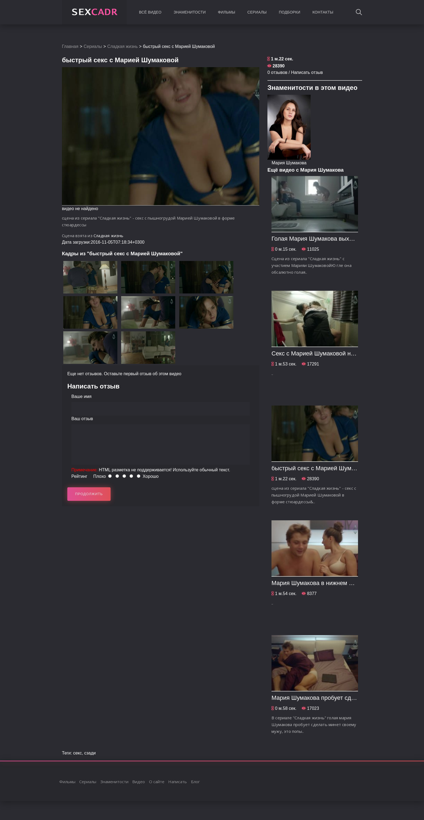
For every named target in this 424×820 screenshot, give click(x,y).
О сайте (156, 781)
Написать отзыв (307, 72)
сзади (90, 753)
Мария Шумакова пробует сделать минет (328, 697)
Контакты (322, 12)
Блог (195, 781)
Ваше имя (81, 396)
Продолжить (89, 494)
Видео (138, 781)
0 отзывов (277, 72)
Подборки (289, 12)
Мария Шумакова (288, 163)
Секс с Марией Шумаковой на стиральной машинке (342, 353)
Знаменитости (190, 12)
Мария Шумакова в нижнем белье (318, 583)
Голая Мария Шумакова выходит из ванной (331, 238)
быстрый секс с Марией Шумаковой (320, 468)
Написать (177, 781)
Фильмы (226, 12)
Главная (70, 46)
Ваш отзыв (82, 418)
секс (77, 753)
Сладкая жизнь (122, 46)
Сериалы (257, 12)
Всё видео (150, 12)
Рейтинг (79, 476)
